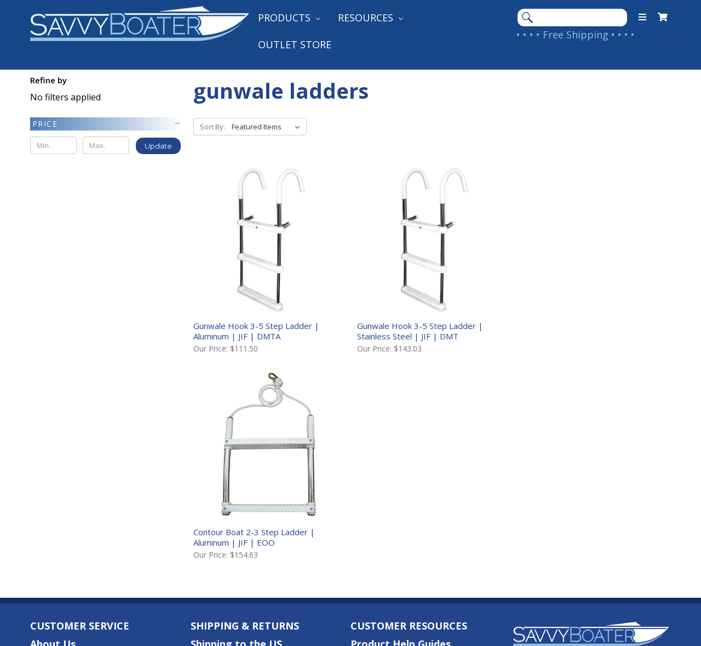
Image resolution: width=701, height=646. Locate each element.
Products (289, 17)
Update (158, 145)
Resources (370, 17)
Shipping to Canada (238, 454)
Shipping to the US (236, 437)
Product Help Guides (400, 437)
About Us (53, 437)
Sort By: (212, 127)
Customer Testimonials (408, 454)
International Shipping (246, 472)
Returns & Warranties (244, 490)
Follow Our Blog (389, 490)
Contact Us (57, 454)
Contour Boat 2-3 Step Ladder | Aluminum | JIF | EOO (580, 330)
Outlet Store (294, 44)
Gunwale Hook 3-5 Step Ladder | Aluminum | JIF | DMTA (256, 330)
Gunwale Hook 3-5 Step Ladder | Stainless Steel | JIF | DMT (419, 330)
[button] (106, 124)
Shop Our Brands (391, 472)
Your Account (63, 472)
